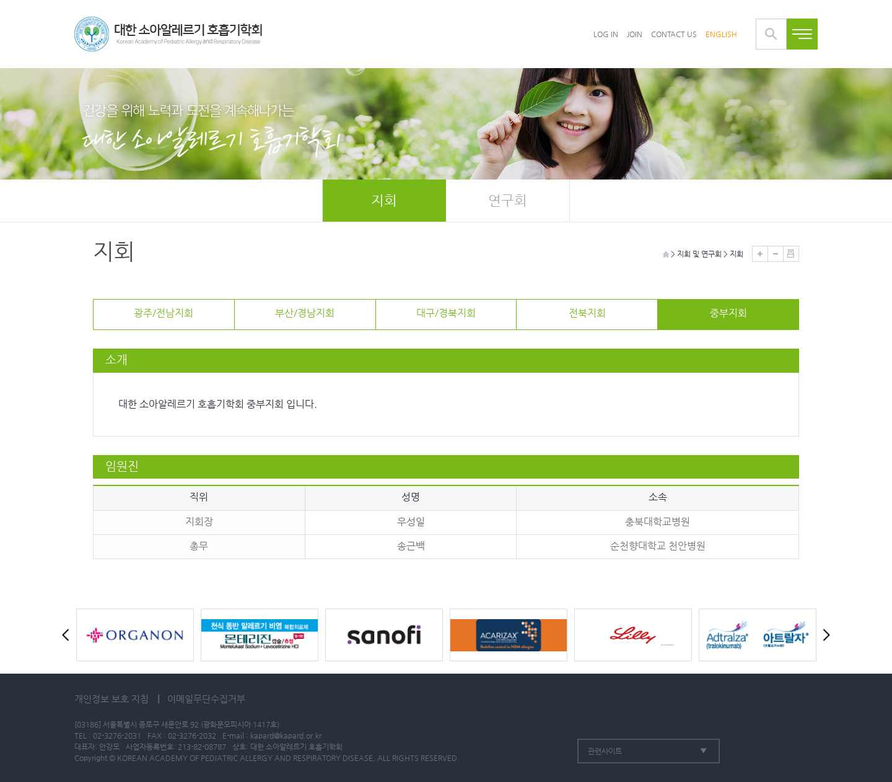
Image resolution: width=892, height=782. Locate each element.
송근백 (411, 546)
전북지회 (587, 313)
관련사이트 (605, 751)
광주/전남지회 (163, 313)
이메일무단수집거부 (206, 698)
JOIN (634, 34)
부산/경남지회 (304, 313)
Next (824, 635)
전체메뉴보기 (802, 34)
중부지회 (728, 313)
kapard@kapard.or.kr (285, 735)
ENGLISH (721, 34)
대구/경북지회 (446, 313)
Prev (68, 635)
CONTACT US (674, 34)
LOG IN (605, 34)
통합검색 (771, 34)
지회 (384, 200)
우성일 (411, 522)
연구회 (507, 200)
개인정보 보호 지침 (111, 698)
